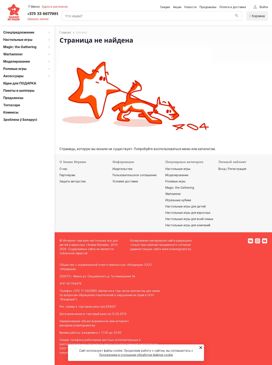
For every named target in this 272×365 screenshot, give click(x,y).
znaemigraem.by (84, 325)
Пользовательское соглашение (135, 175)
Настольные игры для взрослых (187, 212)
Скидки (165, 7)
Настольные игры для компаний (187, 225)
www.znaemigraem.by (176, 249)
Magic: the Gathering (179, 187)
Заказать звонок (38, 19)
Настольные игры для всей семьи (189, 219)
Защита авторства (73, 181)
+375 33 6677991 (42, 13)
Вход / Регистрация (232, 168)
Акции (177, 7)
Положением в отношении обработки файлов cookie (136, 355)
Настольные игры (177, 168)
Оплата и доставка (232, 7)
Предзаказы (208, 7)
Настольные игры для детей (185, 206)
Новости (190, 7)
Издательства (122, 168)
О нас (63, 168)
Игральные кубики (178, 200)
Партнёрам (67, 175)
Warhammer (173, 194)
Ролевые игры (175, 181)
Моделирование (176, 175)
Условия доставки (125, 181)
